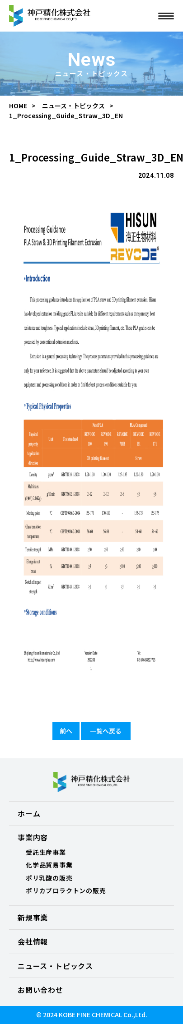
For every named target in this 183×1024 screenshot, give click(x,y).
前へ (66, 730)
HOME (18, 105)
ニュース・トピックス (73, 105)
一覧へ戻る (106, 730)
